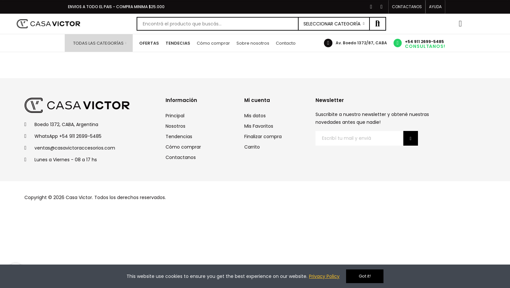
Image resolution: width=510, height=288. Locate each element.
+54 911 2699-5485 (424, 41)
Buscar (377, 24)
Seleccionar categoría (331, 24)
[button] (406, 7)
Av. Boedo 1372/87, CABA (361, 43)
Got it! (365, 276)
